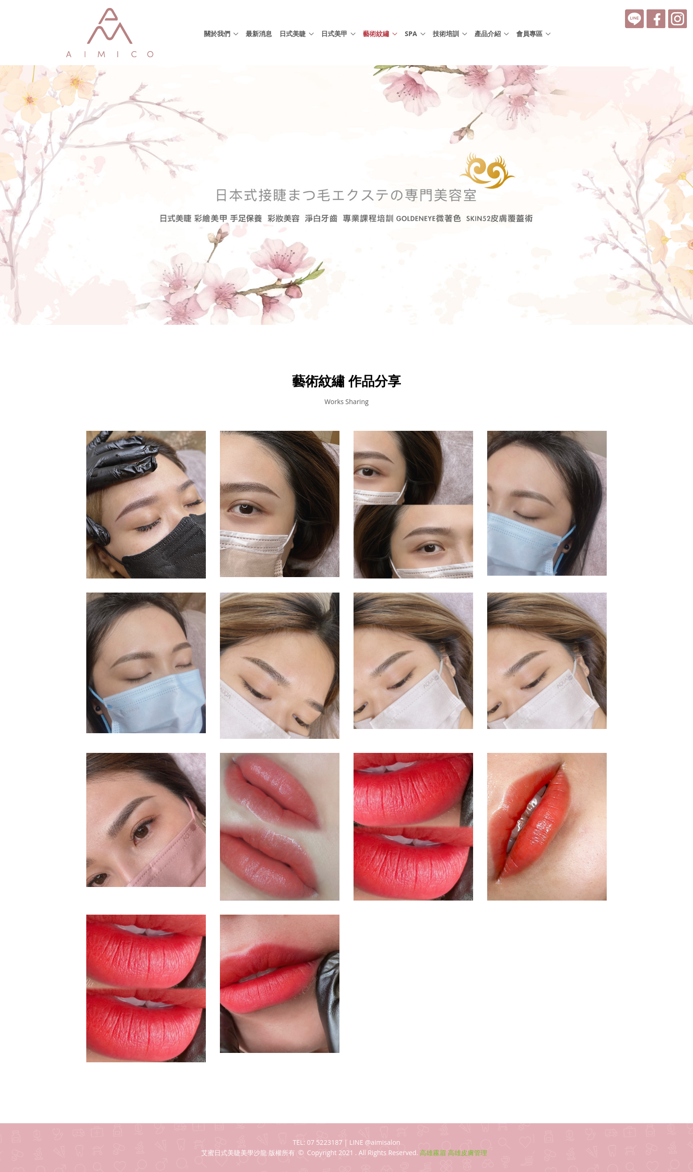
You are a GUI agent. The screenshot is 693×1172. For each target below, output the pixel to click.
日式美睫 (292, 33)
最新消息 (259, 33)
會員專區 (529, 33)
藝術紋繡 (376, 33)
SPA (411, 33)
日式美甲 (334, 33)
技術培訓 (446, 33)
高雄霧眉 (433, 1152)
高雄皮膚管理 (467, 1152)
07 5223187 (324, 1142)
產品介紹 (488, 33)
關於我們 (217, 33)
